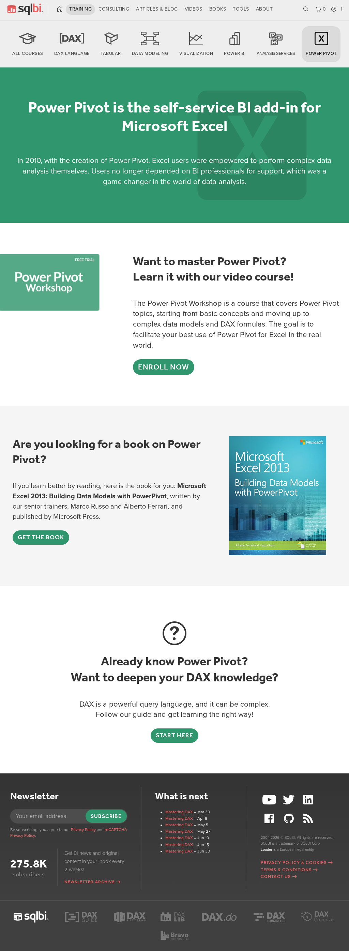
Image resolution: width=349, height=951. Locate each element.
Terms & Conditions (286, 870)
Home (60, 9)
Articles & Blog (157, 9)
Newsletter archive (89, 881)
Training (80, 9)
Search (306, 9)
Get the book (41, 537)
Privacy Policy (83, 829)
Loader (266, 849)
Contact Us (276, 876)
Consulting (113, 9)
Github (289, 818)
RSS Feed (309, 818)
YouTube (270, 799)
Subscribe (106, 816)
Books (217, 9)
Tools (241, 9)
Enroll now (163, 367)
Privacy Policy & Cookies (294, 862)
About (264, 9)
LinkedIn (309, 799)
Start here (174, 735)
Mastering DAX (179, 812)
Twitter (289, 799)
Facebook (270, 818)
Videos (193, 9)
